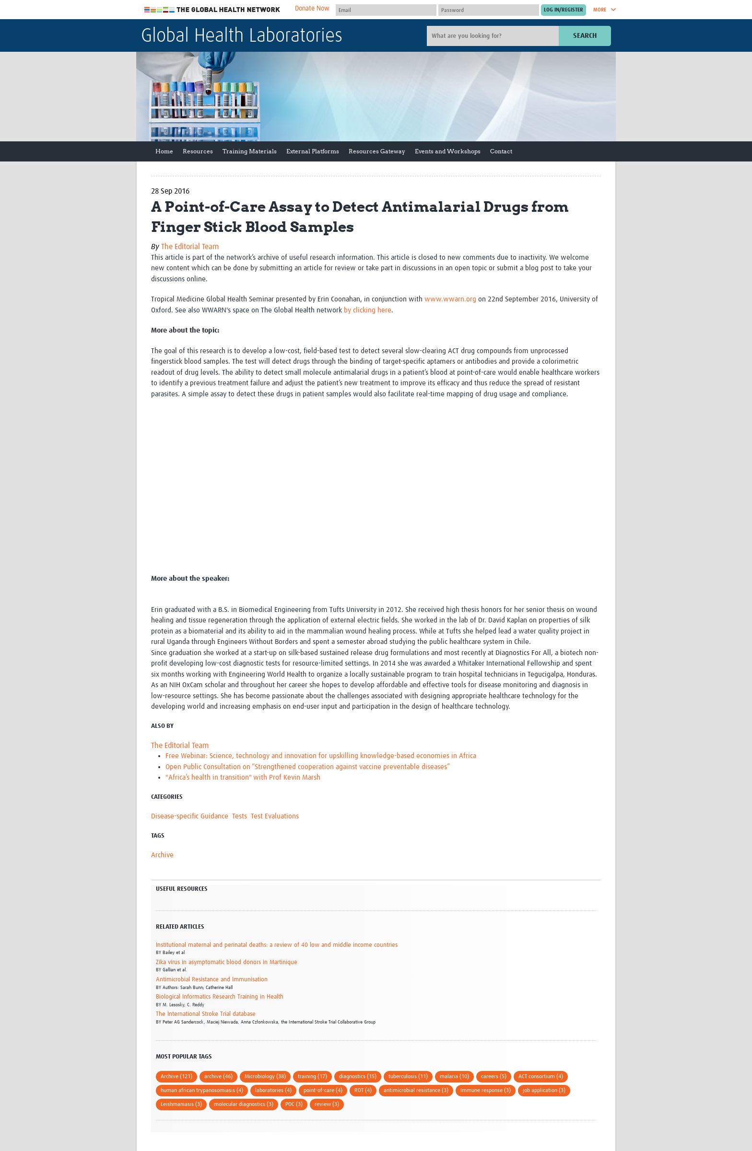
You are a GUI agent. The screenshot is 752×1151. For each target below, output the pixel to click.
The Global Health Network (212, 10)
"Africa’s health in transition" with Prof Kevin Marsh (242, 777)
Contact (501, 151)
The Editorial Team (190, 247)
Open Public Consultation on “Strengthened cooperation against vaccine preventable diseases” (307, 767)
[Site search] (494, 36)
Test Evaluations (275, 816)
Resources (198, 151)
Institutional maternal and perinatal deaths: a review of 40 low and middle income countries (277, 945)
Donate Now (312, 8)
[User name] (386, 10)
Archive (162, 855)
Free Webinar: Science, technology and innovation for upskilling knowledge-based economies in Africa (320, 756)
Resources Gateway (377, 151)
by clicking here (367, 310)
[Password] (488, 10)
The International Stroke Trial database (206, 1014)
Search (585, 35)
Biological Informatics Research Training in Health (219, 997)
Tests (239, 816)
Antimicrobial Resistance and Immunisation (212, 980)
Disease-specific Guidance (189, 816)
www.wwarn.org (450, 299)
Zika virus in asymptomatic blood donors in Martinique (226, 962)
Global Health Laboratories (241, 36)
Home (164, 151)
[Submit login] (563, 10)
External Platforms (312, 151)
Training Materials (250, 151)
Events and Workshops (448, 151)
